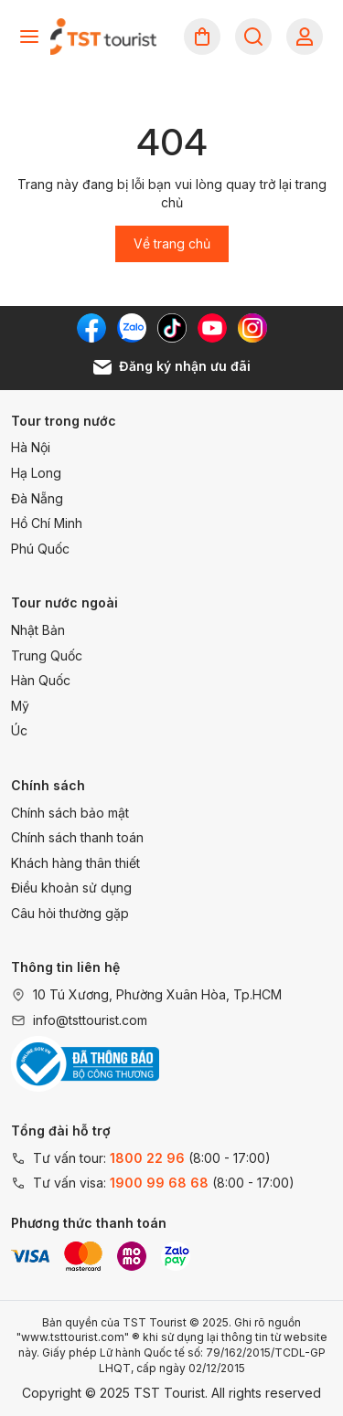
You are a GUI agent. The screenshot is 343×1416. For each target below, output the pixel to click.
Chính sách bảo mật (70, 812)
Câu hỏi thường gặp (70, 913)
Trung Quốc (46, 655)
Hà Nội (30, 447)
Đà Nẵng (37, 498)
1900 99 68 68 (159, 1182)
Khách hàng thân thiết (75, 863)
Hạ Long (36, 473)
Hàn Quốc (40, 680)
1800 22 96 (147, 1158)
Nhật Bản (38, 630)
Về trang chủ (172, 243)
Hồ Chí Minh (46, 523)
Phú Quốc (40, 548)
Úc (19, 730)
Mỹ (20, 705)
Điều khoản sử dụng (71, 887)
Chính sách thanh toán (77, 837)
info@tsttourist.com (90, 1020)
